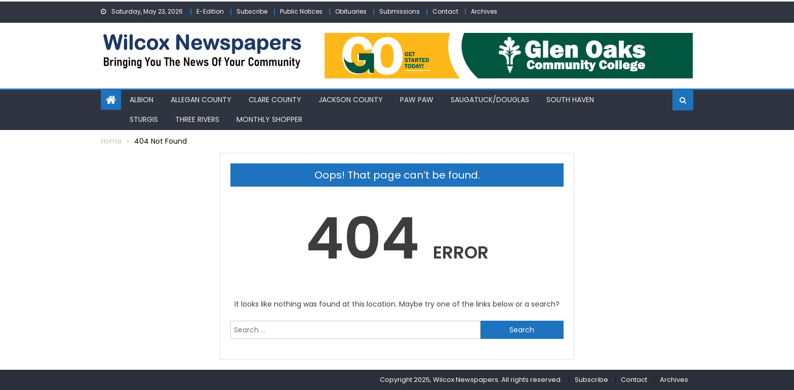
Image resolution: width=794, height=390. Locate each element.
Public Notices (301, 11)
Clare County (275, 100)
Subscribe (251, 11)
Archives (484, 11)
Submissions (399, 11)
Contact (445, 11)
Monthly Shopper (269, 119)
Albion (141, 100)
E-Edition (210, 11)
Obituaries (351, 11)
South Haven (570, 100)
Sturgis (144, 119)
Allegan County (201, 100)
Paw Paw (416, 100)
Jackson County (351, 100)
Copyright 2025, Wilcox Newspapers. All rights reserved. (471, 379)
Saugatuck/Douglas (490, 100)
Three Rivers (197, 119)
